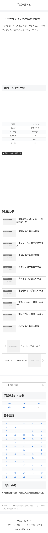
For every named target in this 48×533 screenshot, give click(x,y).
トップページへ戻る (12, 525)
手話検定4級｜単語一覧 (12, 153)
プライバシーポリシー (35, 525)
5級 (24, 407)
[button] (43, 385)
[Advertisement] (24, 58)
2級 (24, 403)
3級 (38, 403)
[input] (24, 385)
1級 (9, 403)
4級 (9, 407)
